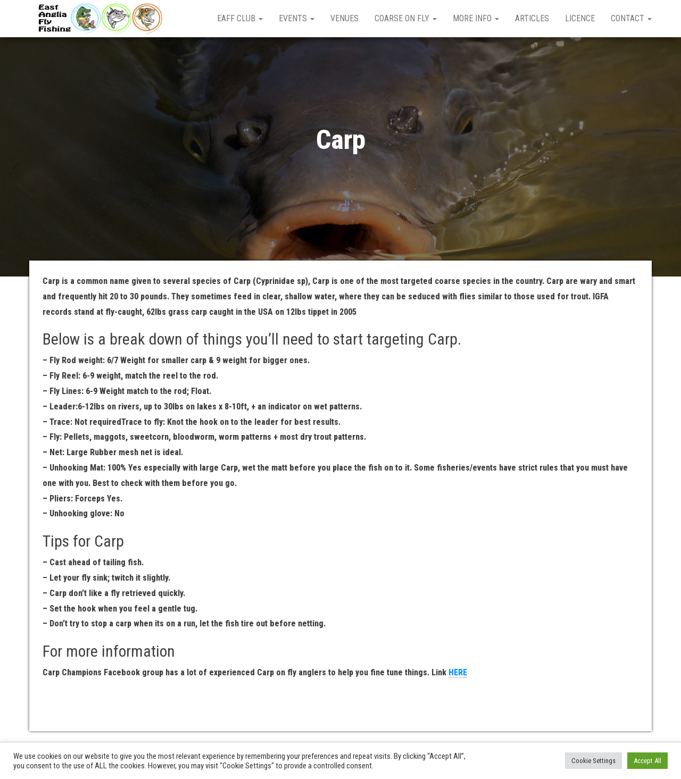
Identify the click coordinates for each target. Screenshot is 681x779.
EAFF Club (240, 18)
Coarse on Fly (406, 18)
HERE (458, 672)
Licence (580, 18)
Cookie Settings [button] (593, 761)
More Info (476, 18)
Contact (631, 18)
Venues (344, 18)
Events (296, 18)
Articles (532, 18)
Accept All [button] (647, 761)
